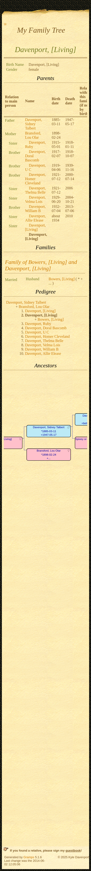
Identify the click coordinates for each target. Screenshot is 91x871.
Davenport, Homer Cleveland (35, 179)
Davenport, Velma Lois (35, 199)
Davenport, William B (35, 208)
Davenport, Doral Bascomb (46, 328)
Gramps (28, 857)
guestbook (73, 850)
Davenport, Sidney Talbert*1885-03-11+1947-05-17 (48, 431)
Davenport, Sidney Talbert (33, 124)
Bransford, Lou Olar (33, 135)
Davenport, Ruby (38, 324)
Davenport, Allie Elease (35, 218)
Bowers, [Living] (62, 279)
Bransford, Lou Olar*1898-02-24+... (49, 454)
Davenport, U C (37, 332)
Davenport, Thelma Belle (35, 190)
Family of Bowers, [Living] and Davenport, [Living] (41, 265)
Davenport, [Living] (35, 227)
